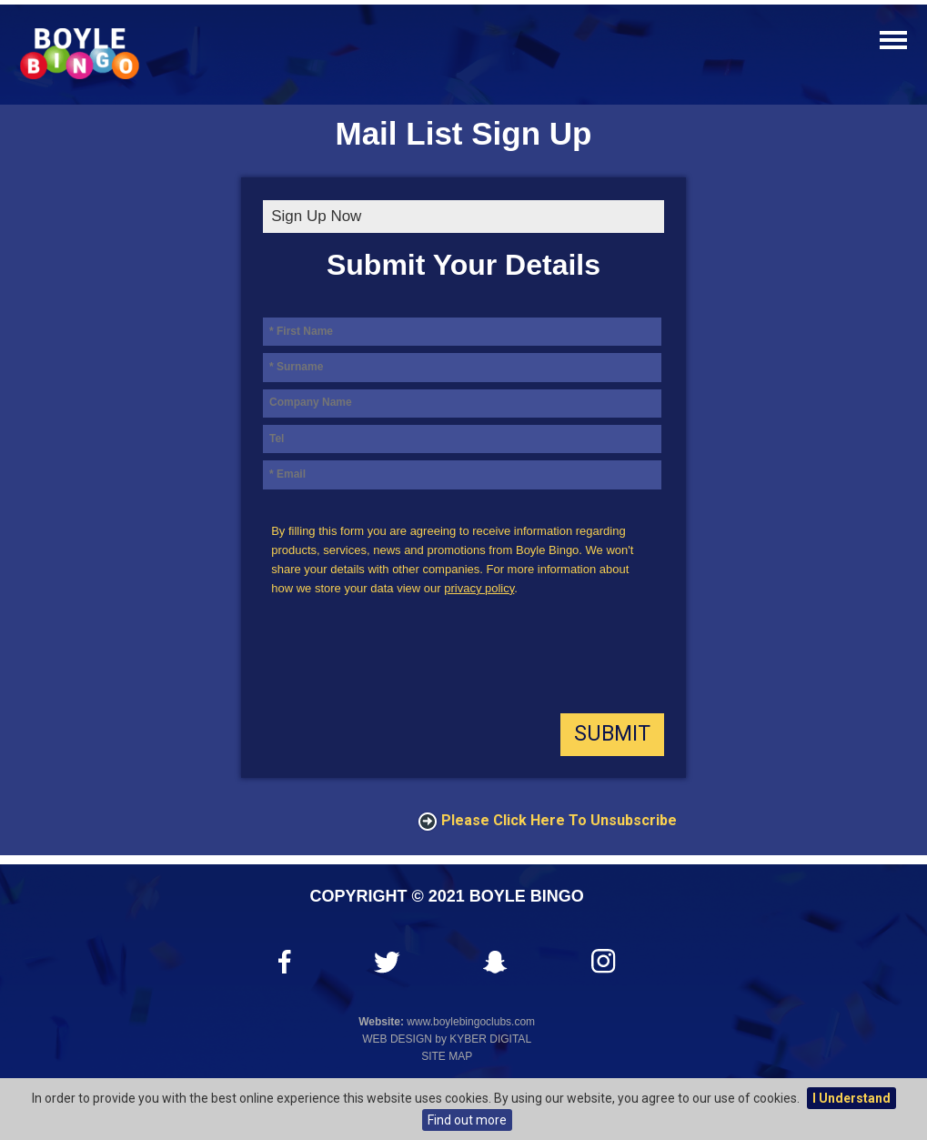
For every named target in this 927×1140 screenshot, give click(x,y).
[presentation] (401, 659)
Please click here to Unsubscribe (559, 820)
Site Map (446, 1056)
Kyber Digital (490, 1039)
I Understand (851, 1098)
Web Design (397, 1039)
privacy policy (479, 588)
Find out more (467, 1120)
